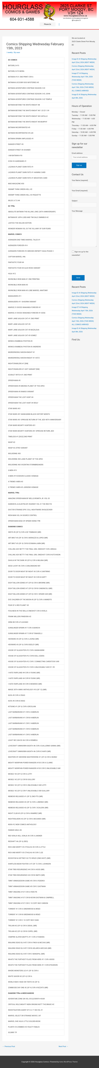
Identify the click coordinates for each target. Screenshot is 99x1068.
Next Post (63, 1046)
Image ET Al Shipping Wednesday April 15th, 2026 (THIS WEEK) (82, 76)
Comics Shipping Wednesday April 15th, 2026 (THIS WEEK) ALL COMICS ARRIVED (83, 87)
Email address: (77, 153)
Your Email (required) (84, 193)
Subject (84, 203)
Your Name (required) (84, 183)
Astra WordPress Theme (68, 1062)
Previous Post (8, 1046)
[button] (47, 24)
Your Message (84, 229)
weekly (10, 52)
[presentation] (81, 267)
